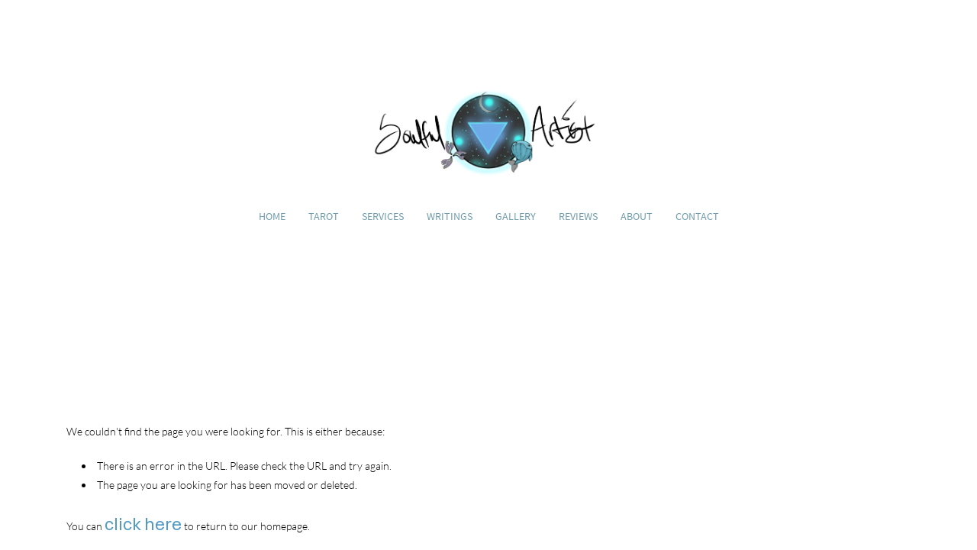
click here (143, 524)
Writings (449, 216)
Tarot (323, 216)
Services (383, 216)
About (637, 216)
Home (272, 216)
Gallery (515, 216)
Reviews (578, 216)
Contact (697, 216)
